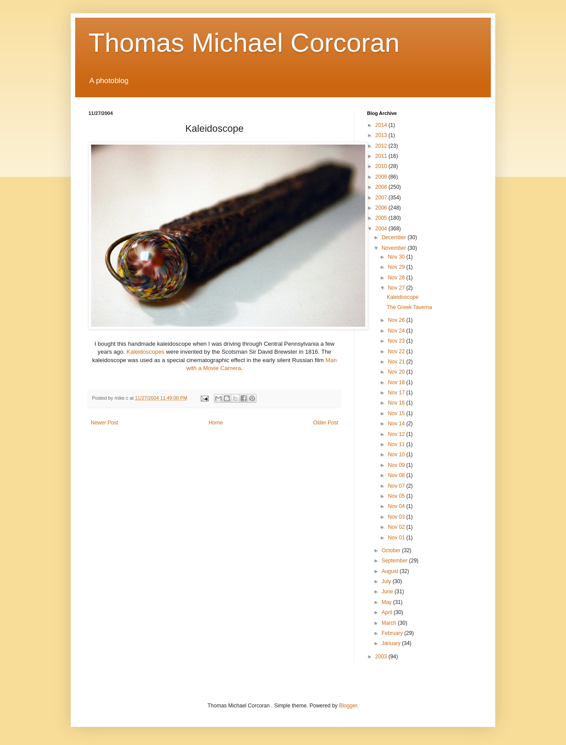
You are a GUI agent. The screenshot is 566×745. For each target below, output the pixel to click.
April (388, 612)
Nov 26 (397, 320)
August (391, 571)
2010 (382, 166)
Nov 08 (397, 475)
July (387, 581)
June (388, 591)
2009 (382, 177)
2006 (382, 208)
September (395, 561)
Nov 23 (397, 341)
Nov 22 (397, 351)
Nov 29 (397, 267)
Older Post (325, 423)
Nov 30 (397, 257)
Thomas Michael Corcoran (244, 42)
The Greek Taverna (409, 307)
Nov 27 (397, 288)
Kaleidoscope (402, 297)
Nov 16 (397, 403)
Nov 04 (397, 506)
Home (216, 423)
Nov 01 (397, 538)
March (390, 623)
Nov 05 (397, 496)
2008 (382, 187)
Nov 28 (397, 278)
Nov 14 (397, 423)
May (387, 602)
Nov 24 (397, 331)
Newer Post (104, 423)
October (392, 550)
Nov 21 (397, 362)
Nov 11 (397, 444)
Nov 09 (397, 465)
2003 (382, 656)
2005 (382, 218)
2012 (382, 146)
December (395, 237)
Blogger (348, 706)
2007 (382, 198)
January (392, 643)
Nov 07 (397, 486)
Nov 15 (397, 413)
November (395, 248)
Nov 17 (397, 393)
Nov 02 (397, 527)
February (393, 633)
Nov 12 (397, 434)
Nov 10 (397, 454)
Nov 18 (397, 382)
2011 (382, 156)
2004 (382, 228)
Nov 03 (397, 517)
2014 (382, 125)
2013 (382, 135)
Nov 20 (397, 372)
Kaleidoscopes (145, 351)
